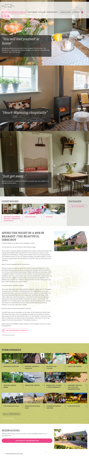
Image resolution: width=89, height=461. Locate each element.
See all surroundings (11, 414)
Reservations (65, 12)
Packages (42, 12)
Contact (76, 12)
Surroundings (52, 12)
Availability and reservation (27, 440)
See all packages (77, 206)
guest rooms (32, 12)
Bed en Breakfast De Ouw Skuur (14, 453)
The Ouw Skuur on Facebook (14, 330)
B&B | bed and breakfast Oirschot (14, 12)
